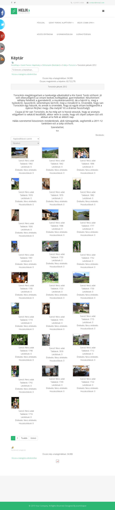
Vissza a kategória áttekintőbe (24, 74)
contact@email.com (96, 3)
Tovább (24, 438)
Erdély (64, 65)
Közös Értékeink (45, 34)
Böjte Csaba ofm (85, 23)
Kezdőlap (15, 65)
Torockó (72, 65)
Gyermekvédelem (65, 34)
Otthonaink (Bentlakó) (51, 65)
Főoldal (41, 23)
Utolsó (33, 438)
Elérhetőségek (83, 34)
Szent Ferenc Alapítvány (60, 23)
